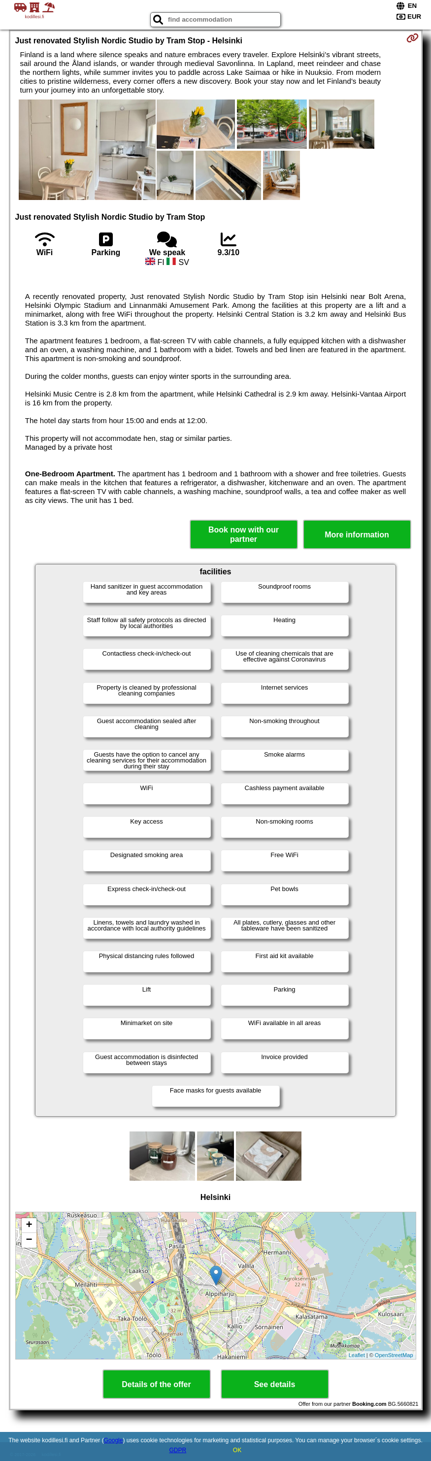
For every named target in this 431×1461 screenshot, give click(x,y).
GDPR (177, 1450)
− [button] (29, 1240)
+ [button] (29, 1225)
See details (275, 1384)
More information (357, 535)
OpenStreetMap (394, 1355)
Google (113, 1440)
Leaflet (357, 1355)
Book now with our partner (243, 534)
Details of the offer (156, 1384)
